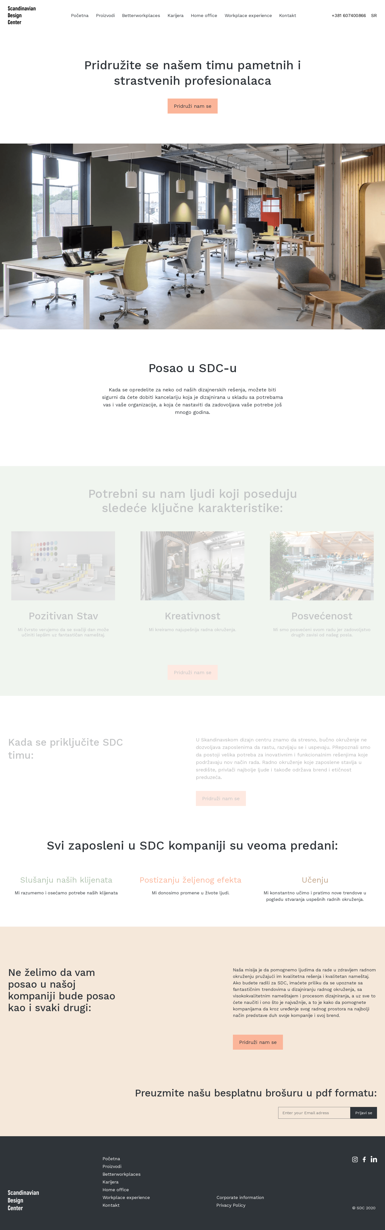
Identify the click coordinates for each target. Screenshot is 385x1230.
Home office (204, 15)
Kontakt (287, 15)
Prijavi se (363, 1112)
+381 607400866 (349, 15)
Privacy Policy (230, 1205)
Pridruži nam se (192, 106)
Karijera (176, 15)
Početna (80, 15)
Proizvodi (105, 15)
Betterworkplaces (141, 15)
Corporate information (240, 1197)
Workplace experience (248, 15)
